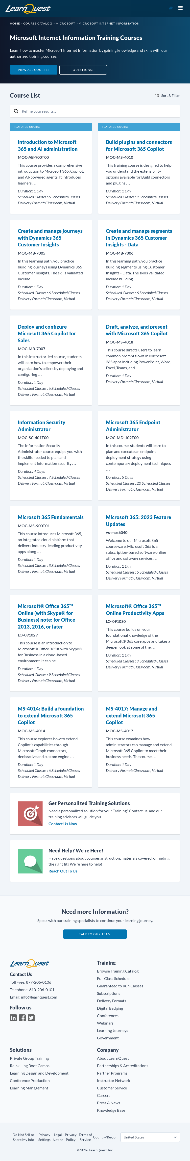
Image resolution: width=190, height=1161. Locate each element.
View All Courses (33, 70)
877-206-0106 (38, 982)
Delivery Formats (111, 1001)
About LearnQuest (113, 1058)
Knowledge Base (111, 1110)
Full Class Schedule (113, 978)
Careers (103, 1095)
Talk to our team (95, 934)
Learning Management (29, 1088)
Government (108, 1038)
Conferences (108, 1016)
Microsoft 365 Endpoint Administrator (133, 425)
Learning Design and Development (39, 1073)
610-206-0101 (41, 989)
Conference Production (30, 1081)
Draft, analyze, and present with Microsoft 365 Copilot (137, 330)
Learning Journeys (112, 1031)
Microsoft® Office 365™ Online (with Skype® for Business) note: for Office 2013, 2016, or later (46, 616)
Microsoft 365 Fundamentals (51, 517)
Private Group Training (29, 1058)
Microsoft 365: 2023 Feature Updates (138, 520)
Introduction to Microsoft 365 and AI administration (48, 145)
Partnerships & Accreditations (122, 1066)
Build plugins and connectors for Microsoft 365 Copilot (139, 145)
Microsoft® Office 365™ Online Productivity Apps (135, 609)
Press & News (108, 1103)
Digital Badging (110, 1008)
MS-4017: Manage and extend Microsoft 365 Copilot (131, 715)
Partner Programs (112, 1073)
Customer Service (112, 1088)
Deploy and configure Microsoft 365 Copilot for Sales (47, 333)
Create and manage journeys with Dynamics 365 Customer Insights (50, 237)
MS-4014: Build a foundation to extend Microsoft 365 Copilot (51, 715)
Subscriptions (108, 993)
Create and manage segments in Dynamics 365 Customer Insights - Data (139, 237)
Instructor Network (113, 1081)
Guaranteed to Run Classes (120, 986)
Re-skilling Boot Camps (29, 1066)
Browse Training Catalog (118, 971)
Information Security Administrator (41, 425)
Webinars (105, 1023)
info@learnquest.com (39, 997)
